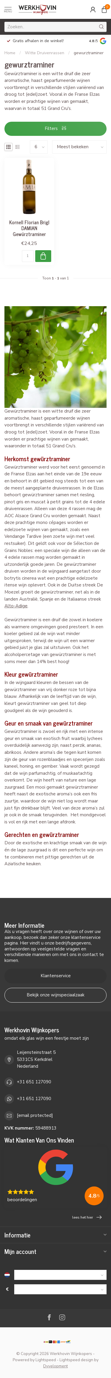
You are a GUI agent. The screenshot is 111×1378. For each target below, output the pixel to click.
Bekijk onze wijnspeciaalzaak (55, 995)
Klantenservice (56, 976)
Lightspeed (46, 1360)
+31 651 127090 (34, 1082)
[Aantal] (28, 256)
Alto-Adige (16, 606)
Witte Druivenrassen (44, 53)
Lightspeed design (76, 1360)
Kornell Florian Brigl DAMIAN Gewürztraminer (29, 228)
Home (9, 53)
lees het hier (87, 1217)
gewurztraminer (89, 53)
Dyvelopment (55, 1366)
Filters (55, 128)
